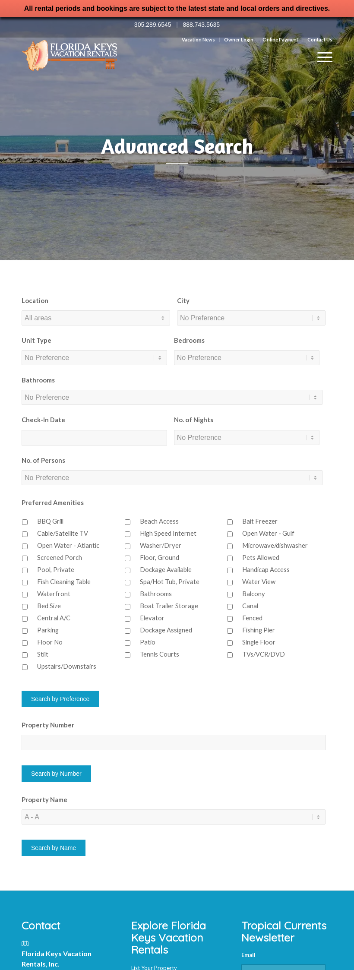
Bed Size (49, 606)
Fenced (252, 618)
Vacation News (198, 39)
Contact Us (319, 39)
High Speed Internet (168, 533)
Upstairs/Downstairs (66, 666)
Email (248, 954)
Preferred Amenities (53, 502)
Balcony (253, 593)
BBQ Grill (50, 521)
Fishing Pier (258, 630)
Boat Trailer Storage (169, 606)
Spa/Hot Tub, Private (169, 581)
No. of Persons (43, 460)
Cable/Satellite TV (62, 533)
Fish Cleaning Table (64, 581)
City (183, 300)
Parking (48, 630)
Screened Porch (59, 557)
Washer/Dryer (160, 545)
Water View (258, 581)
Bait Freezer (260, 521)
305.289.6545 (152, 24)
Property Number (48, 725)
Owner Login (238, 39)
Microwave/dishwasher (275, 545)
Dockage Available (166, 569)
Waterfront (53, 593)
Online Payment (280, 39)
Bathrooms (38, 380)
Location (35, 300)
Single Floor (258, 642)
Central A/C (53, 618)
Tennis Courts (159, 654)
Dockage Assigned (166, 630)
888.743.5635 (201, 24)
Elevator (152, 618)
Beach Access (159, 521)
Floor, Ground (159, 557)
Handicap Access (266, 569)
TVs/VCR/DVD (263, 654)
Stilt (42, 654)
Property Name (44, 799)
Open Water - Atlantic (68, 545)
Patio (147, 642)
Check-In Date (43, 419)
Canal (250, 606)
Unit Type (36, 340)
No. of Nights (193, 419)
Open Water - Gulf (268, 533)
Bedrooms (189, 340)
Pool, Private (55, 569)
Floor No (50, 642)
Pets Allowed (260, 557)
